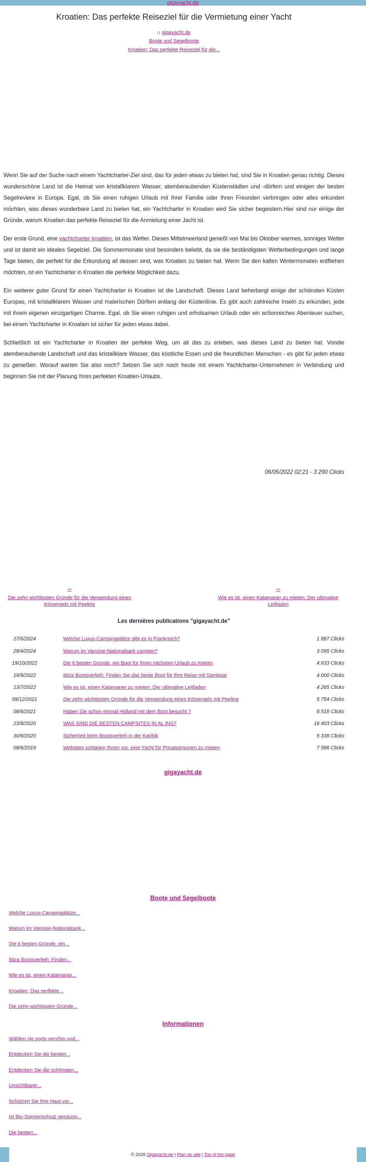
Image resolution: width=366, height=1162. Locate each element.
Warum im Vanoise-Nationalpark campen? (110, 650)
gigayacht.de (176, 32)
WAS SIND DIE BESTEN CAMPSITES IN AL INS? (119, 723)
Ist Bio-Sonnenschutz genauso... (45, 1116)
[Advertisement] (174, 106)
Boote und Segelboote (174, 41)
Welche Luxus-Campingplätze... (44, 913)
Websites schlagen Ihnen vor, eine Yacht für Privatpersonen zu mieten (141, 747)
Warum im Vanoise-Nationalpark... (47, 928)
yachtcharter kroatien (85, 238)
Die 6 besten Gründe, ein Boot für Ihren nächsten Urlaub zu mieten (138, 662)
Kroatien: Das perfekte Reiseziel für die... (174, 49)
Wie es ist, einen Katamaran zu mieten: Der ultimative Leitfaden (278, 601)
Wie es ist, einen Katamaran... (42, 975)
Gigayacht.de (160, 1154)
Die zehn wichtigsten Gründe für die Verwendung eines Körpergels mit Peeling (69, 601)
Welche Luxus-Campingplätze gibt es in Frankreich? (121, 638)
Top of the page (219, 1154)
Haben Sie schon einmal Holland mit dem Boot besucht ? (127, 711)
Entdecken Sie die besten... (39, 1054)
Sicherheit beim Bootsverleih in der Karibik (110, 735)
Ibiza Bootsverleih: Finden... (40, 959)
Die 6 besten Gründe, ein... (39, 944)
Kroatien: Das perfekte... (36, 991)
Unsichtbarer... (25, 1085)
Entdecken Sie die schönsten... (43, 1070)
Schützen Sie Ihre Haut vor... (41, 1101)
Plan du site (189, 1154)
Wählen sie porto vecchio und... (44, 1038)
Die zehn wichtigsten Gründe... (43, 1006)
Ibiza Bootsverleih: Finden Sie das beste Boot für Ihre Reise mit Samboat (145, 675)
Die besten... (23, 1132)
